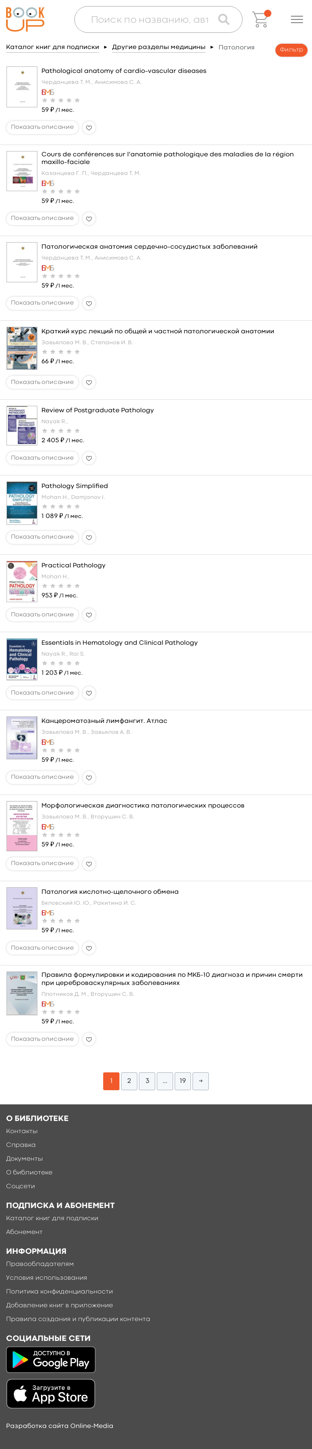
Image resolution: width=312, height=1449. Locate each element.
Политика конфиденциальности (59, 1292)
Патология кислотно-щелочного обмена (110, 892)
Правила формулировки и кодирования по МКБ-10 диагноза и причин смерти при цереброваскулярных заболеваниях (172, 979)
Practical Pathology (73, 566)
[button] (297, 19)
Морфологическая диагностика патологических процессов (143, 806)
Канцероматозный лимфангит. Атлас (104, 721)
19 (183, 1081)
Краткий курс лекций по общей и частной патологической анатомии (157, 332)
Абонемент (24, 1232)
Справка (21, 1145)
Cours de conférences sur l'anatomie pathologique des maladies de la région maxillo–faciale (167, 158)
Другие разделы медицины (159, 47)
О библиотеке (29, 1173)
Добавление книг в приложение (59, 1305)
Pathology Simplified (74, 486)
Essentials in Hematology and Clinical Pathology (119, 643)
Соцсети (20, 1186)
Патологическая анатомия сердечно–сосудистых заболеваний (149, 247)
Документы (24, 1159)
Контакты (22, 1131)
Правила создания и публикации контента (78, 1319)
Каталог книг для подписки (52, 47)
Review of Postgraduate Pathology (97, 410)
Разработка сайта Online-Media (59, 1426)
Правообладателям (40, 1264)
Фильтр (291, 50)
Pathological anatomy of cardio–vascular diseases (123, 71)
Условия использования (46, 1278)
